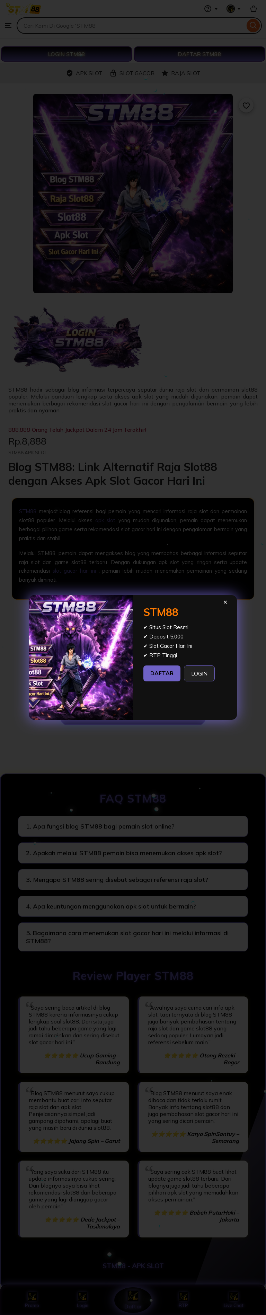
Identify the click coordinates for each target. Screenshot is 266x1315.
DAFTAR (162, 673)
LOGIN (199, 673)
